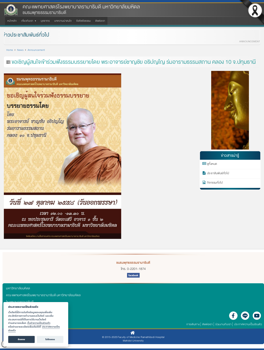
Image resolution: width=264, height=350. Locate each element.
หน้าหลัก (12, 21)
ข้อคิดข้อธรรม (83, 21)
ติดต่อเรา (100, 21)
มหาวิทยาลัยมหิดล (18, 288)
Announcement (36, 50)
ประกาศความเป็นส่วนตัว (248, 324)
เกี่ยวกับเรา (28, 22)
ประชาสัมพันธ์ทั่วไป (218, 173)
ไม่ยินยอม (50, 339)
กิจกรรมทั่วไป (215, 183)
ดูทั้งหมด (212, 164)
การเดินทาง (193, 324)
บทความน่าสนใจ (63, 21)
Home (9, 50)
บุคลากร (45, 21)
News (20, 50)
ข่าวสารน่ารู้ (230, 155)
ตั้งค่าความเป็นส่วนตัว (38, 323)
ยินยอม (21, 339)
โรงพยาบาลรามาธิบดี (20, 302)
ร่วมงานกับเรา (223, 324)
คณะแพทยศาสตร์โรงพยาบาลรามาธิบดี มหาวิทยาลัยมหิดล (81, 7)
